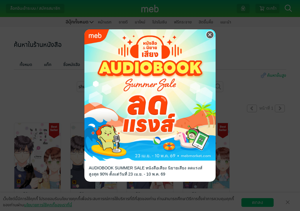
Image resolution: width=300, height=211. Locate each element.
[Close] (210, 35)
